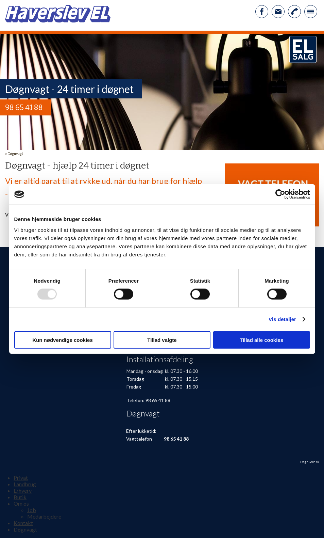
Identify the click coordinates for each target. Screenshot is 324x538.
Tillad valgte (161, 340)
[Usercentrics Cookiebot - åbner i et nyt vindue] (280, 194)
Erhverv (23, 490)
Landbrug (25, 484)
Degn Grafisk (309, 462)
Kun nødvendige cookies (62, 340)
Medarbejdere (44, 516)
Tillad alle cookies (261, 340)
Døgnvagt (15, 154)
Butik (20, 497)
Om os (21, 503)
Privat (21, 477)
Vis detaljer (282, 319)
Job (31, 510)
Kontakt (23, 523)
